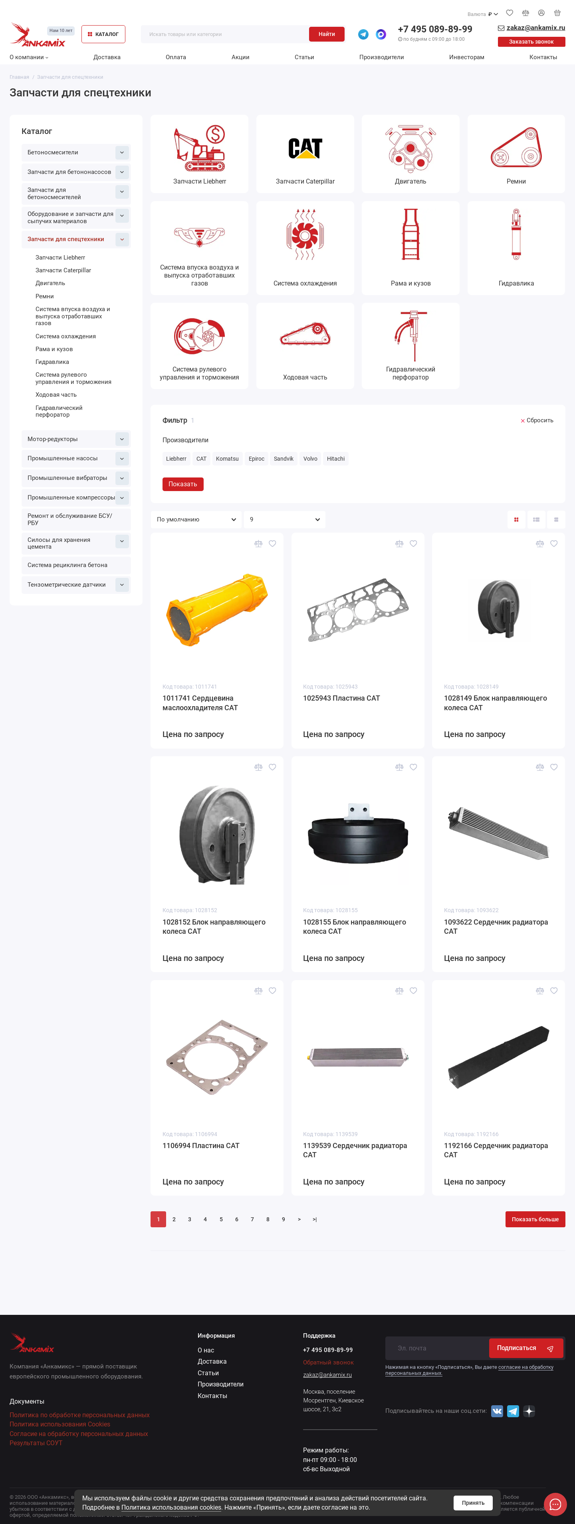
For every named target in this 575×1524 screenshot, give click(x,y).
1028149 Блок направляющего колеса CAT (495, 703)
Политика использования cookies (171, 1507)
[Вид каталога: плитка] (516, 520)
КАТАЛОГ (103, 34)
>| (315, 1219)
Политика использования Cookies (60, 1424)
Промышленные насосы (78, 458)
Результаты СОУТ (36, 1443)
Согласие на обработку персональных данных (79, 1434)
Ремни (45, 296)
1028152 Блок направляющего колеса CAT (214, 927)
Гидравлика (52, 362)
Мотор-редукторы (78, 439)
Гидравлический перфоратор (59, 411)
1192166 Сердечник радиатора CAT (496, 1150)
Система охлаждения (66, 336)
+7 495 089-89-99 (435, 29)
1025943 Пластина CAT (341, 698)
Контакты (543, 57)
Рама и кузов (54, 349)
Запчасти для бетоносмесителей (78, 193)
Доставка (107, 57)
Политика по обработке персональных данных (80, 1415)
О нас (206, 1350)
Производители (381, 57)
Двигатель (50, 283)
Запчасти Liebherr (60, 257)
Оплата (176, 57)
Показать (183, 484)
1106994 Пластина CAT (201, 1146)
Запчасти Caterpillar (63, 270)
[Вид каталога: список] (536, 520)
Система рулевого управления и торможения (73, 378)
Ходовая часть (56, 394)
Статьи (304, 57)
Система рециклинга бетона (67, 565)
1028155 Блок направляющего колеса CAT (354, 927)
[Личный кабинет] (541, 13)
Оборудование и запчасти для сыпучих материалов (78, 217)
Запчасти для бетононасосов (78, 172)
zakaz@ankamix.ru (327, 1374)
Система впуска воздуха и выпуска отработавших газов (73, 316)
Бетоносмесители (78, 153)
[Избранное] (510, 13)
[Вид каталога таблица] (556, 520)
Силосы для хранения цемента (78, 543)
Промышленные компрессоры (78, 498)
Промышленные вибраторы (78, 478)
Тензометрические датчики (78, 584)
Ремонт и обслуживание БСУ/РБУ (70, 519)
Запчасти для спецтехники (78, 239)
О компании (29, 57)
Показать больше (535, 1219)
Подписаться (526, 1348)
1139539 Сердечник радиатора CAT (355, 1150)
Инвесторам (466, 57)
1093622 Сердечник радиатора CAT (496, 927)
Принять (473, 1503)
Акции (241, 57)
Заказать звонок (531, 41)
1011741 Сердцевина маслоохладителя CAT (200, 703)
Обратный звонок (328, 1362)
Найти (327, 34)
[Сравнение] (525, 13)
